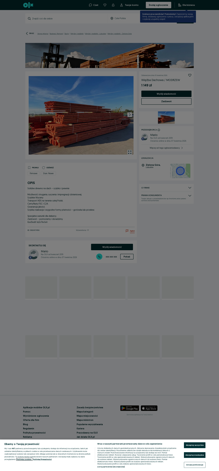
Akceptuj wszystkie (195, 445)
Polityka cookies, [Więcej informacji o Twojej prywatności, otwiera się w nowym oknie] (24, 459)
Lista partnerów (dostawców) (111, 467)
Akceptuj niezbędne (194, 455)
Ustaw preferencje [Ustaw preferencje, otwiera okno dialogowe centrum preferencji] (194, 465)
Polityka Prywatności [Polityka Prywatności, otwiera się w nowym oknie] (42, 459)
